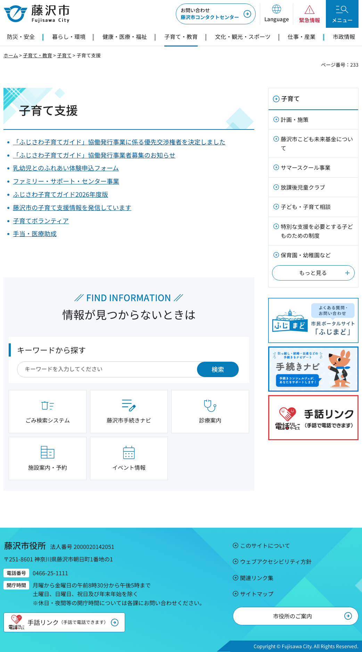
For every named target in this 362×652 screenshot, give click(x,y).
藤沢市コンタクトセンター (210, 13)
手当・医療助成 (35, 233)
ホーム (10, 55)
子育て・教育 (37, 55)
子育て (64, 55)
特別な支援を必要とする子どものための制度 (317, 231)
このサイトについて (265, 545)
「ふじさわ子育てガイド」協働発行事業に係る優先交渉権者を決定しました (119, 141)
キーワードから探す (51, 349)
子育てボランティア (41, 220)
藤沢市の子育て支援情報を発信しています (72, 207)
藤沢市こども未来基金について (317, 143)
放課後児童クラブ (303, 187)
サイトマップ (256, 594)
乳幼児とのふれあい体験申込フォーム (66, 167)
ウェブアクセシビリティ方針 (276, 561)
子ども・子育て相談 (306, 206)
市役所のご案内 (292, 616)
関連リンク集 (256, 578)
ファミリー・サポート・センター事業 (66, 180)
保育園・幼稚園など (306, 255)
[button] (276, 14)
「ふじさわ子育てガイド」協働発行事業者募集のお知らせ (94, 154)
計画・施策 (294, 119)
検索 (218, 369)
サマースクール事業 (305, 167)
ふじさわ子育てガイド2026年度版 (60, 194)
